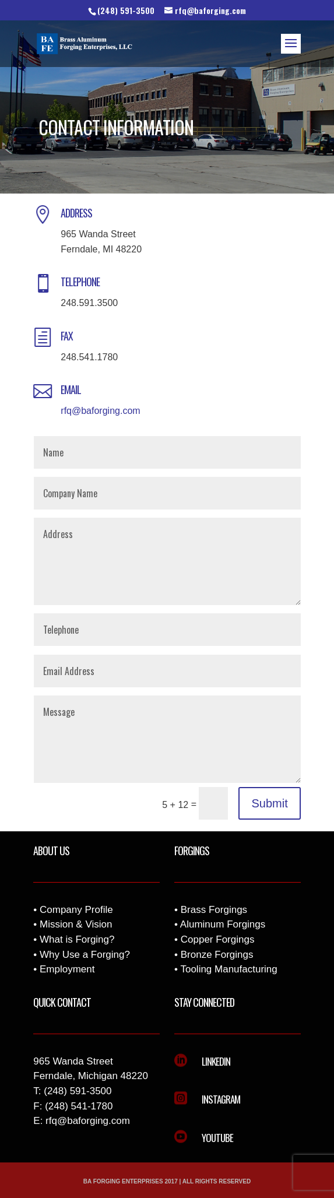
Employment (67, 969)
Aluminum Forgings (222, 924)
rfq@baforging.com (100, 411)
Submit (269, 803)
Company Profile (76, 909)
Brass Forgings (214, 909)
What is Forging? (77, 939)
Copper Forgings (218, 939)
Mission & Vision (76, 924)
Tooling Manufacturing (228, 969)
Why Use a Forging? (85, 954)
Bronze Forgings (217, 954)
